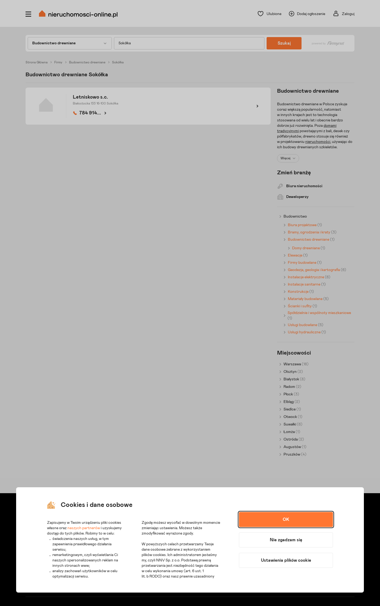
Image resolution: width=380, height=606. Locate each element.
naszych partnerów (83, 528)
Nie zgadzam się (286, 540)
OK (286, 519)
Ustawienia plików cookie (286, 560)
